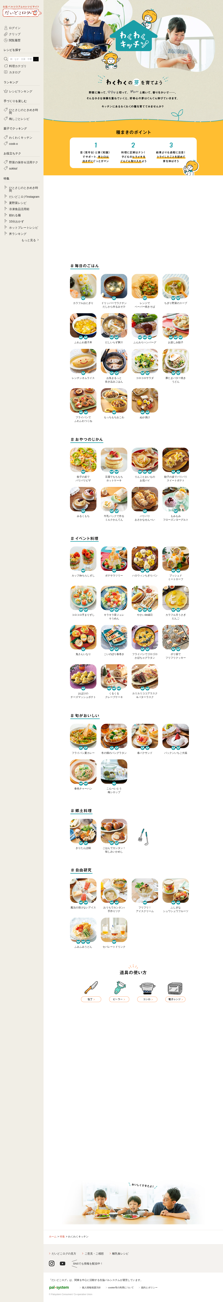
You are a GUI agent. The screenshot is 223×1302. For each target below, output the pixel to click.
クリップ (14, 33)
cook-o (13, 143)
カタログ (15, 72)
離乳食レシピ (120, 1253)
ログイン (14, 27)
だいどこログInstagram (24, 196)
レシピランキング (20, 91)
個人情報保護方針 (91, 1287)
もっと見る (28, 239)
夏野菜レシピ (17, 202)
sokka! (13, 168)
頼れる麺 (15, 215)
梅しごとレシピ (19, 118)
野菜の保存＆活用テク (23, 162)
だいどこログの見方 (64, 1253)
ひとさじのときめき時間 (23, 111)
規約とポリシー (149, 1287)
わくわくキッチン (20, 137)
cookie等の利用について (121, 1287)
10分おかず (16, 221)
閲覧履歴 (14, 40)
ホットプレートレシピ (23, 227)
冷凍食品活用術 (19, 208)
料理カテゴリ (17, 65)
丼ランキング (17, 233)
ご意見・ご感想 (94, 1253)
